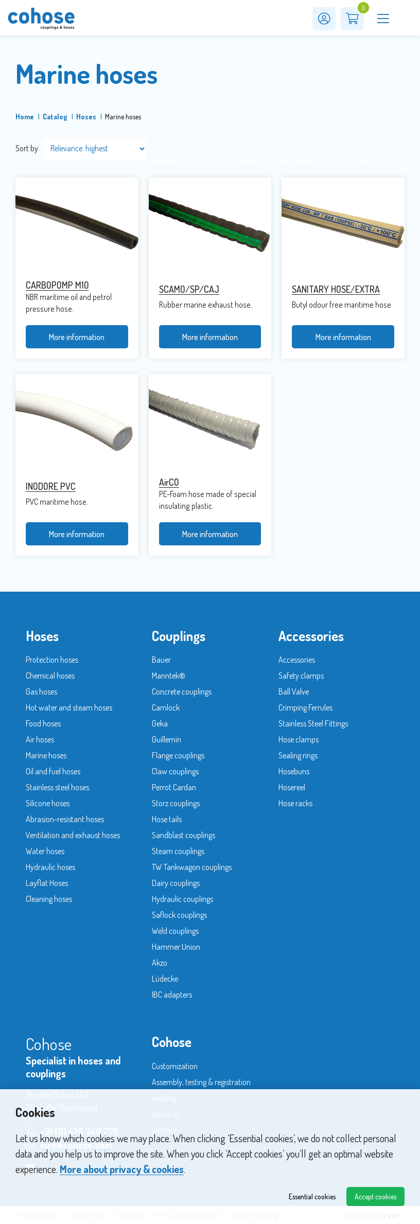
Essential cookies (312, 1196)
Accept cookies (375, 1196)
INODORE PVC (51, 486)
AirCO (169, 482)
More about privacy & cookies (122, 1169)
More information (76, 336)
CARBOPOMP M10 (57, 285)
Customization (175, 1066)
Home (24, 116)
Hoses (86, 116)
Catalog (55, 116)
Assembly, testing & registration (201, 1082)
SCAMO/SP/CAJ (189, 289)
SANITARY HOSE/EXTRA (336, 289)
